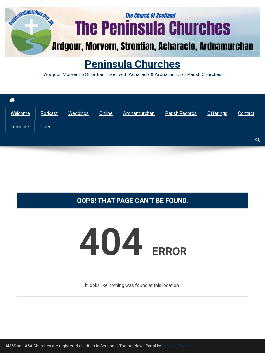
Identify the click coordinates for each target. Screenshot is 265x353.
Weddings (78, 113)
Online (106, 113)
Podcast (49, 113)
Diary (45, 126)
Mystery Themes (177, 346)
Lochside (20, 126)
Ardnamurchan (139, 113)
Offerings (217, 113)
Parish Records (181, 113)
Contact (246, 113)
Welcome (20, 113)
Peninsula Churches (132, 64)
